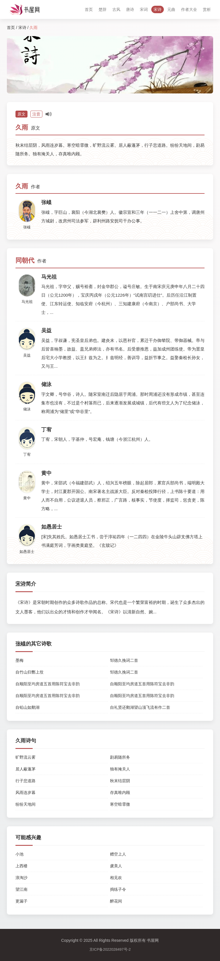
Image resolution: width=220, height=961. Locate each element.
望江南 (21, 889)
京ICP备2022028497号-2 (110, 949)
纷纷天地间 (25, 804)
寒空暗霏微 (120, 804)
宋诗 (158, 9)
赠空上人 (118, 854)
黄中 (27, 498)
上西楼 (21, 866)
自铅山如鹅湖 (27, 707)
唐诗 (130, 9)
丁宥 (27, 454)
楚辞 (103, 9)
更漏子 (21, 901)
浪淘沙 (21, 877)
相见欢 (116, 877)
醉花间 (116, 901)
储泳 (27, 409)
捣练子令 (118, 889)
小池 (19, 854)
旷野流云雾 (25, 757)
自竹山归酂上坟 (29, 672)
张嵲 (27, 227)
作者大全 (189, 9)
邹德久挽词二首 (124, 660)
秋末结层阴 (120, 780)
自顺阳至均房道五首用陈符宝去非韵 (47, 684)
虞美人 (116, 866)
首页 (89, 9)
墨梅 (19, 660)
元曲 (171, 9)
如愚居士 (26, 551)
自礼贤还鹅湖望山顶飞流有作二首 (140, 707)
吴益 (27, 355)
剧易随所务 (120, 757)
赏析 (207, 9)
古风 (116, 9)
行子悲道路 (25, 780)
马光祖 (27, 302)
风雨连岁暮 (25, 792)
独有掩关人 (120, 769)
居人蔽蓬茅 (25, 769)
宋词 (144, 9)
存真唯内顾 (120, 792)
